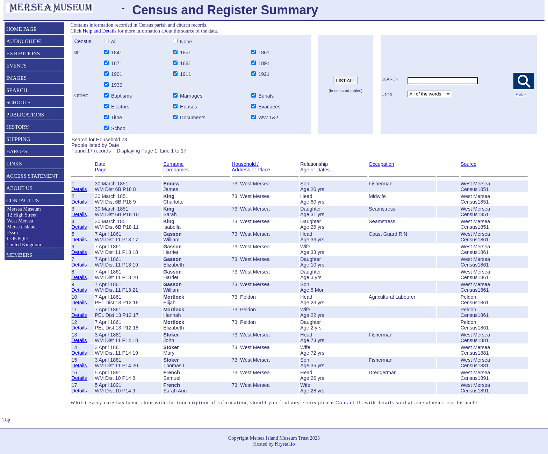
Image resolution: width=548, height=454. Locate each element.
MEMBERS (19, 255)
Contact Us (349, 402)
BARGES (16, 151)
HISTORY (17, 127)
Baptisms (121, 96)
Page (101, 169)
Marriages (191, 96)
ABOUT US (19, 188)
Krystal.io (285, 444)
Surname (173, 164)
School (119, 128)
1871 (117, 63)
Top (6, 420)
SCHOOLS (18, 102)
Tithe (116, 117)
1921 (264, 74)
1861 (264, 52)
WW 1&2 (267, 117)
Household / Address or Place (251, 166)
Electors (120, 106)
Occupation (381, 164)
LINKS (14, 163)
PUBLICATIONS (25, 115)
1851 (186, 52)
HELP (521, 94)
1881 (186, 63)
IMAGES (16, 78)
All (113, 41)
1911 (186, 74)
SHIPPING (18, 139)
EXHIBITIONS (23, 53)
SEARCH (16, 90)
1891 (264, 63)
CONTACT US (22, 200)
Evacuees (269, 106)
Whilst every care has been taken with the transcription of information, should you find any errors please (202, 402)
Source (469, 164)
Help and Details (99, 31)
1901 (117, 74)
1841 (117, 52)
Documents (192, 117)
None (185, 41)
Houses (189, 106)
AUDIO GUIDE (23, 41)
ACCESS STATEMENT (32, 176)
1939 (117, 85)
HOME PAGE (21, 29)
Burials (266, 96)
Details (79, 189)
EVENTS (16, 66)
